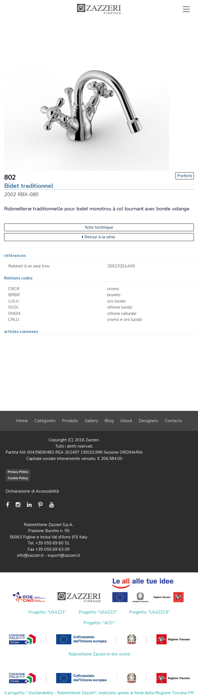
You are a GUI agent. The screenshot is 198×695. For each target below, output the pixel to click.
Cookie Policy (18, 478)
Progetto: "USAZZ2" (98, 612)
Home (22, 421)
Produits (70, 421)
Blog (109, 421)
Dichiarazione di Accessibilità (32, 491)
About (126, 421)
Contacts (173, 421)
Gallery (91, 421)
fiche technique (99, 227)
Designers (148, 421)
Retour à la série (98, 237)
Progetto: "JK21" (99, 623)
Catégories (45, 421)
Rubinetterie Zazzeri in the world (99, 654)
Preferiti (184, 176)
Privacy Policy (18, 471)
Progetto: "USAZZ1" (47, 612)
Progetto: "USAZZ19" (149, 612)
